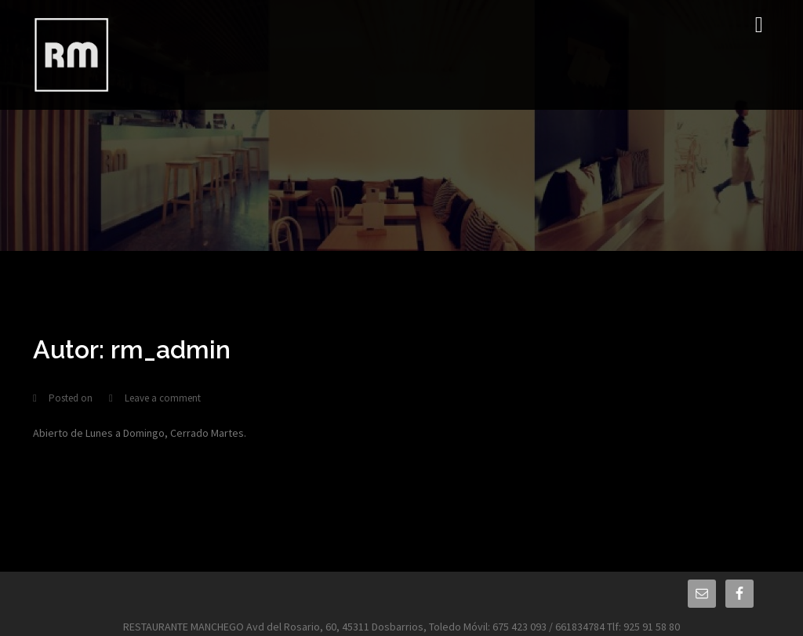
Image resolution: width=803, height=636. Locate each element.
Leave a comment (163, 398)
